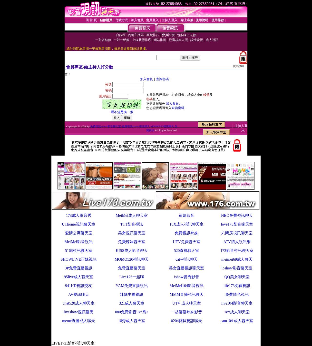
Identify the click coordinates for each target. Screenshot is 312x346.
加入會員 (146, 79)
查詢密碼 (162, 79)
